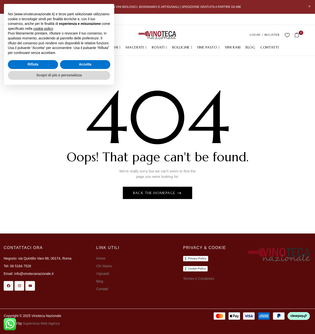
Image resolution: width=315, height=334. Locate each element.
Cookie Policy (197, 268)
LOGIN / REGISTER (265, 34)
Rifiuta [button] (33, 310)
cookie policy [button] (43, 274)
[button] (299, 35)
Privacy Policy (197, 258)
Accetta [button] (85, 310)
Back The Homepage (155, 193)
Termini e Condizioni (198, 279)
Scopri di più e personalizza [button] (59, 320)
